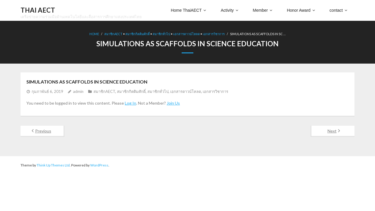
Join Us (173, 103)
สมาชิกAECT (113, 34)
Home (94, 34)
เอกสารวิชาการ (214, 34)
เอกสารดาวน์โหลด (186, 34)
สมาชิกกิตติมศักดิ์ (137, 34)
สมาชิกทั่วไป (161, 34)
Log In (130, 103)
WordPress (99, 165)
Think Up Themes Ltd (53, 165)
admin (78, 91)
